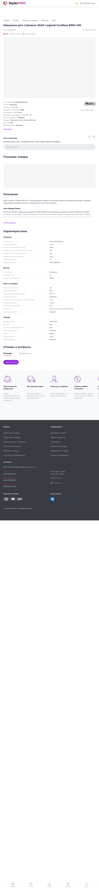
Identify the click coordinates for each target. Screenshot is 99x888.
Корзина (68, 886)
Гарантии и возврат (59, 446)
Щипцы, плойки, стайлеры (14, 442)
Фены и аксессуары (11, 433)
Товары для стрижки (11, 437)
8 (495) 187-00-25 (89, 3)
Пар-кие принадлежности (14, 455)
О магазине (55, 442)
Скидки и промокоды (59, 455)
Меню (86, 886)
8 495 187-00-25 (9, 474)
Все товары (87, 110)
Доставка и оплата (58, 433)
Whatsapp (77, 3)
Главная (12, 886)
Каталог (31, 886)
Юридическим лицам (60, 451)
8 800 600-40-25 (9, 486)
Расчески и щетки (10, 451)
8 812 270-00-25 (9, 480)
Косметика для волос (12, 446)
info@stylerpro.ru (56, 478)
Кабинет (49, 886)
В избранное (94, 137)
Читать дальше (9, 223)
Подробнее (7, 129)
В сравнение (89, 137)
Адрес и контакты (58, 437)
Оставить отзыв (14, 34)
